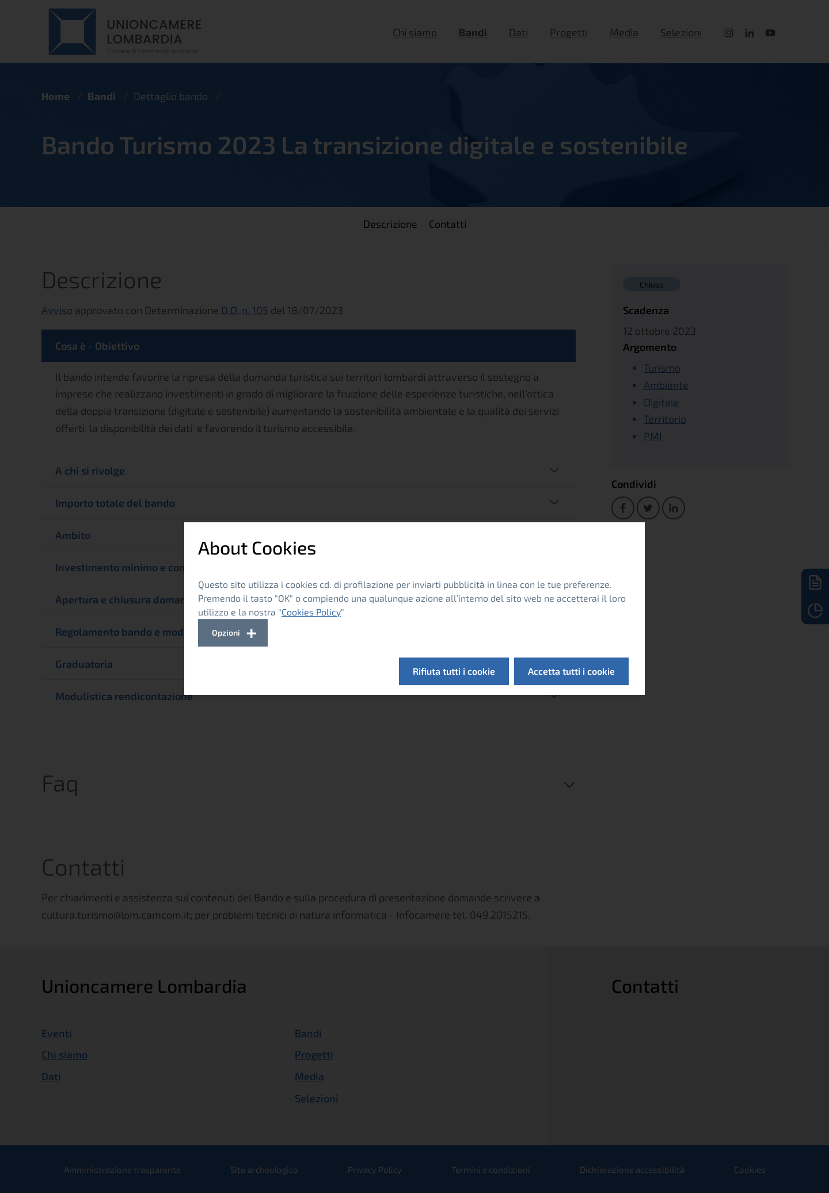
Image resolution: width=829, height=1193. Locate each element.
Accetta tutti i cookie (571, 671)
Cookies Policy (311, 611)
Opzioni (226, 632)
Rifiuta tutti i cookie (454, 671)
